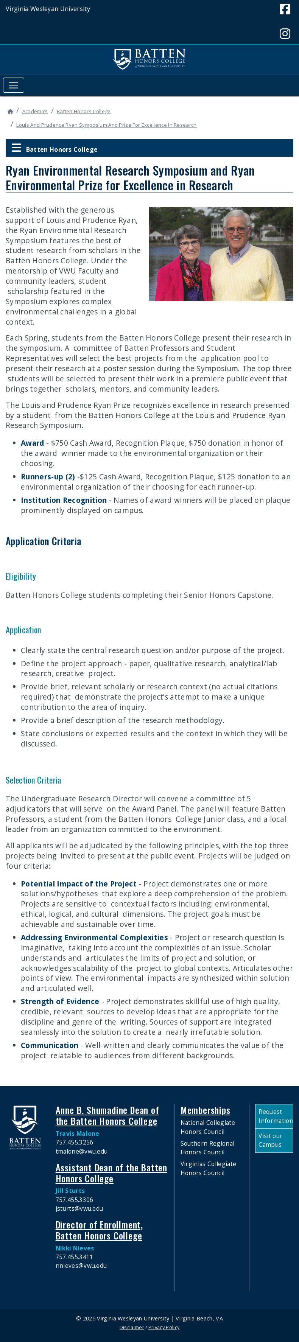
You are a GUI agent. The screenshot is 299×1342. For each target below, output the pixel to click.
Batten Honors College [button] (54, 148)
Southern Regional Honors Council (207, 1147)
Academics (35, 111)
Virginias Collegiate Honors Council (208, 1168)
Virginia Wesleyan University (48, 9)
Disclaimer (132, 1327)
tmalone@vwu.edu (82, 1151)
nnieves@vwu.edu (81, 1265)
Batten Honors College (84, 111)
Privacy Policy (163, 1327)
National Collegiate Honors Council (208, 1126)
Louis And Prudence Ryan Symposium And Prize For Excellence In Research (106, 124)
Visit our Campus (270, 1140)
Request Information (276, 1115)
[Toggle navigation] (13, 85)
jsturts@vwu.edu (79, 1208)
